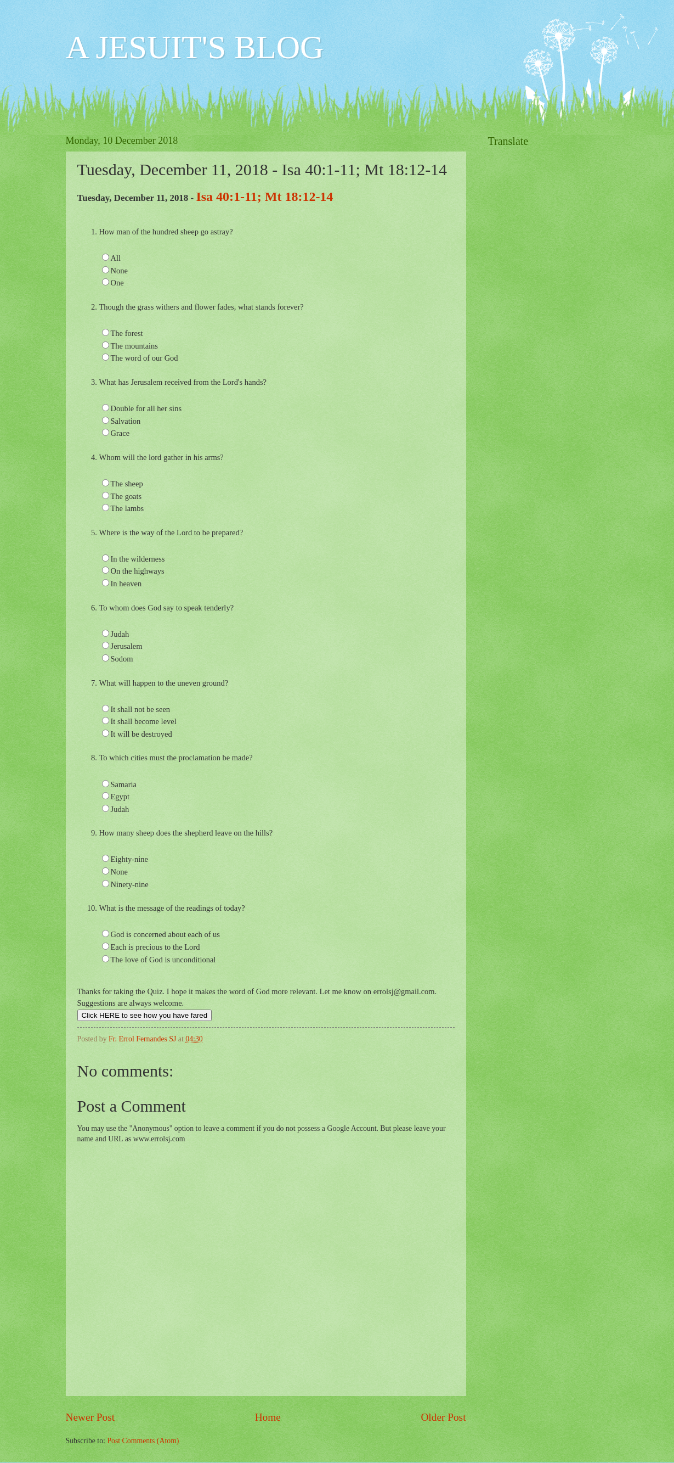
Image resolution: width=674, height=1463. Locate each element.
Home (268, 1417)
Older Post (443, 1417)
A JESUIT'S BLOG (195, 47)
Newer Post (90, 1417)
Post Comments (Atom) (143, 1441)
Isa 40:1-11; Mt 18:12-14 (264, 196)
